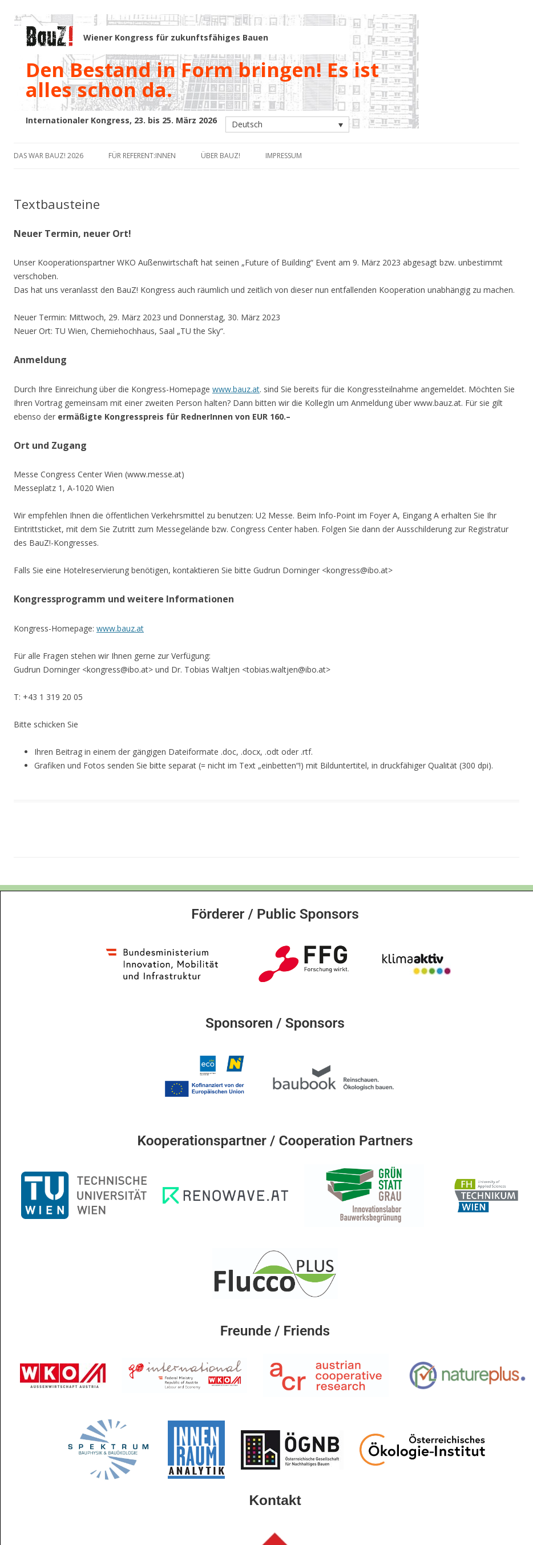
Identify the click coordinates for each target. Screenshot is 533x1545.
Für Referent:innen (142, 155)
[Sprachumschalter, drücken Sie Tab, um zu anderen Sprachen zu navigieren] (287, 124)
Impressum (283, 155)
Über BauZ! (220, 155)
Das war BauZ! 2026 (48, 155)
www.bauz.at (236, 389)
